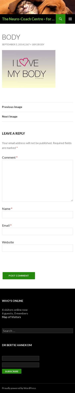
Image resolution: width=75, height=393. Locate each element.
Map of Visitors (11, 317)
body (41, 44)
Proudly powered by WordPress (19, 388)
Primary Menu (70, 19)
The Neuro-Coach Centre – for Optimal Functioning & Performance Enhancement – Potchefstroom (29, 19)
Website (8, 242)
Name (7, 208)
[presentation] (32, 264)
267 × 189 (30, 44)
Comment (10, 157)
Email (7, 225)
